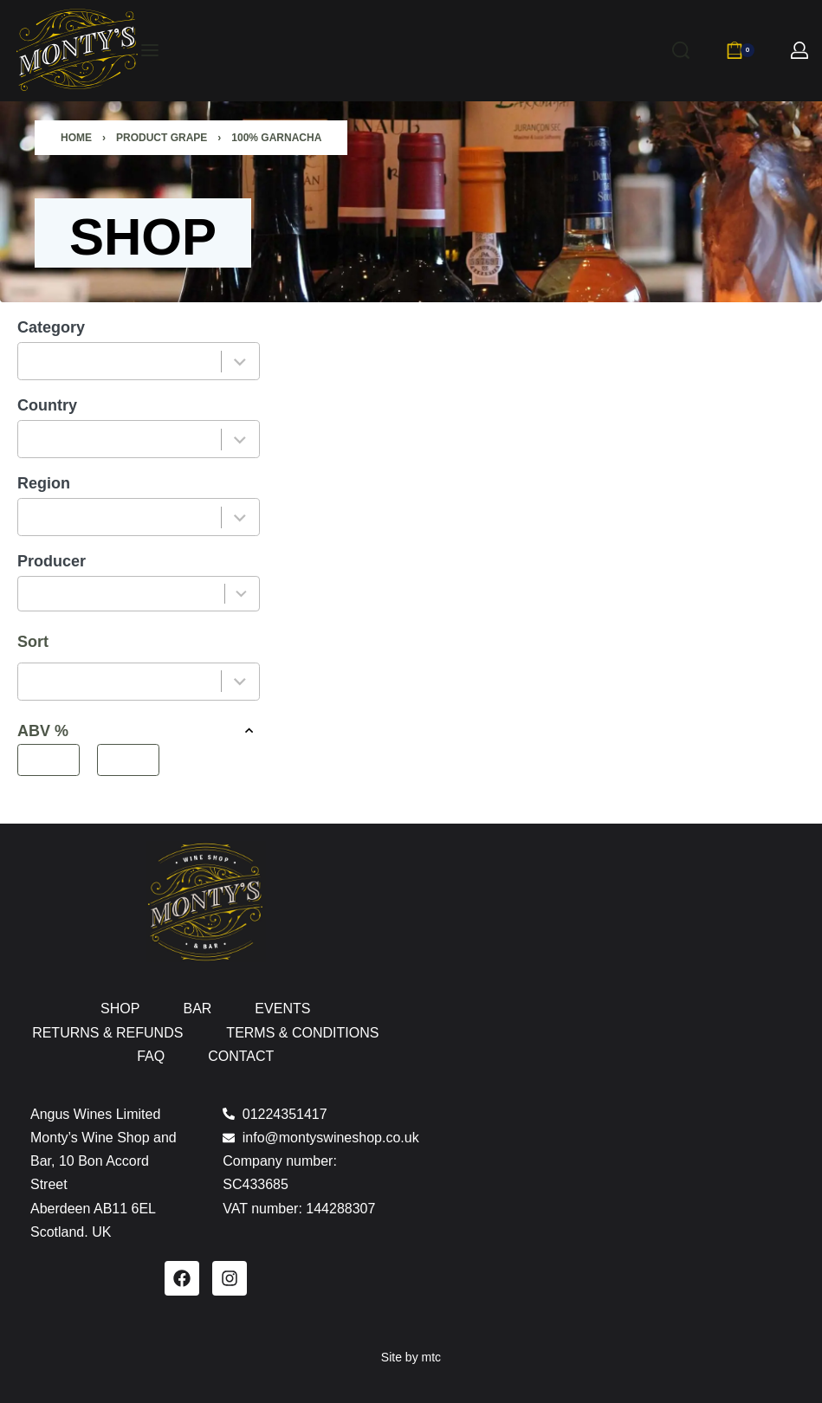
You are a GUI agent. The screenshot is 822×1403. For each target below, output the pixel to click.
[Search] (680, 50)
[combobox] (120, 361)
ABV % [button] (138, 730)
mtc (432, 1357)
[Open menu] (149, 50)
